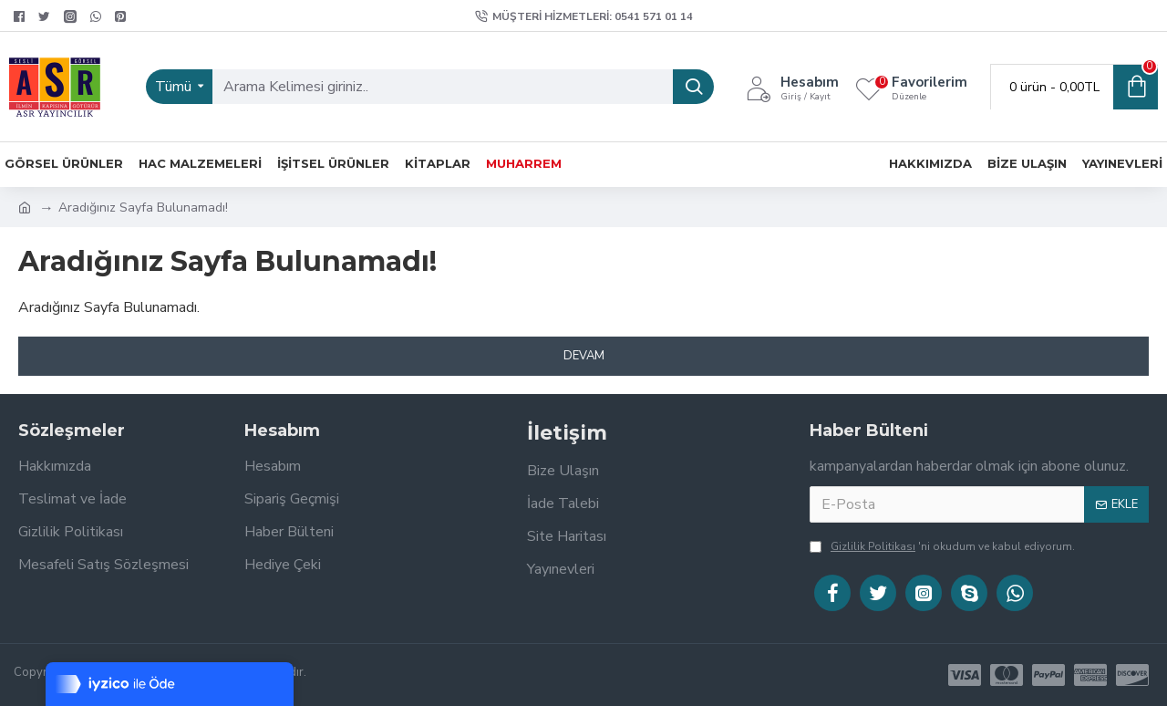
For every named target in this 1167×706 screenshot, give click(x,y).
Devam (583, 356)
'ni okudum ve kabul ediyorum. (942, 546)
